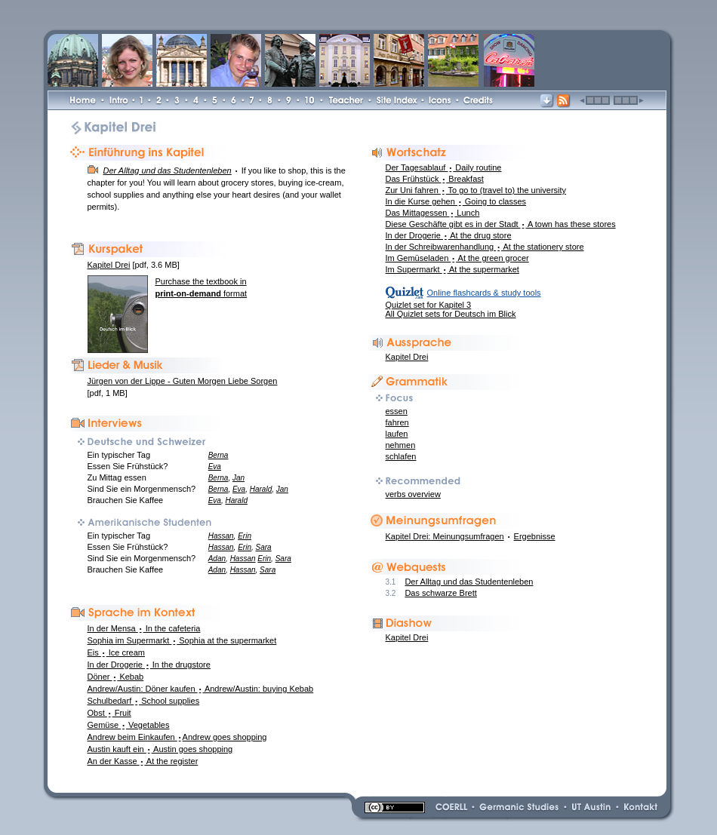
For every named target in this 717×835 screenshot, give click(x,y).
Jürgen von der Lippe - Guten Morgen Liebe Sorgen (183, 380)
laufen (397, 433)
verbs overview (413, 494)
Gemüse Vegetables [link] (129, 724)
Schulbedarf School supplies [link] (144, 700)
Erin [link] (244, 536)
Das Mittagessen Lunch (433, 212)
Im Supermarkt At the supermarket (452, 269)
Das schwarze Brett (440, 592)
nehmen (401, 445)
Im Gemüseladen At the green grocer (457, 257)
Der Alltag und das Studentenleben (469, 581)
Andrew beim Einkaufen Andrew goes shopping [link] (177, 736)
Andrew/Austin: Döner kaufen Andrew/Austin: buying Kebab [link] (201, 688)
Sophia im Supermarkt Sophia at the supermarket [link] (182, 640)
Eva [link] (214, 466)
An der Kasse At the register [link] (143, 761)
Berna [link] (218, 455)
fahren (397, 422)
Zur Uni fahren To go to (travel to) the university (476, 190)
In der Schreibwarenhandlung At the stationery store (485, 246)
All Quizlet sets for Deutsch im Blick (451, 313)
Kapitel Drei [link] (407, 637)
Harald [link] (261, 489)
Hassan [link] (221, 536)
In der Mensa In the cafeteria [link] (144, 628)
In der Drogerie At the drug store (449, 235)
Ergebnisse (534, 536)
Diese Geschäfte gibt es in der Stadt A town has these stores (501, 224)
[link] (268, 14)
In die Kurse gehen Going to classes (456, 201)
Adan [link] (217, 558)
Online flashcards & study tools (484, 292)
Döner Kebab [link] (116, 676)
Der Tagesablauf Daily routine (444, 167)
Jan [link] (238, 478)
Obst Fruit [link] (109, 712)
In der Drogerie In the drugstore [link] (149, 664)
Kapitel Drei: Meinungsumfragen (445, 536)
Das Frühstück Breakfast (435, 178)
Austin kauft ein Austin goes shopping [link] (160, 749)
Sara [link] (264, 547)
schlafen (401, 456)
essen (397, 411)
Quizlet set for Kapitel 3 (429, 304)
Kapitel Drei (407, 356)
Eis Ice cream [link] (117, 652)
